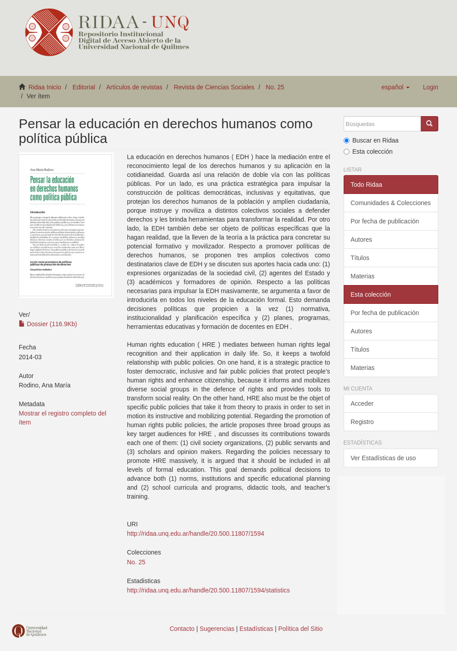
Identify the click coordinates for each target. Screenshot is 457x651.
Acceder (362, 403)
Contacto (182, 628)
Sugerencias (216, 628)
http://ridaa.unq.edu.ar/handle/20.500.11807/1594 (195, 533)
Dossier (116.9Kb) (48, 324)
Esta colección (368, 151)
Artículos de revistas (134, 87)
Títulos (360, 257)
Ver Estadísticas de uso (383, 458)
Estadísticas (256, 628)
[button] (395, 87)
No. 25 (275, 87)
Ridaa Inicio (45, 87)
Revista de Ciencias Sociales (214, 87)
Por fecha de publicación (385, 221)
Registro (362, 421)
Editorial (84, 87)
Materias (363, 276)
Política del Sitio (300, 628)
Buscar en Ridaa (371, 140)
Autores (361, 239)
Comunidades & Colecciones (391, 202)
